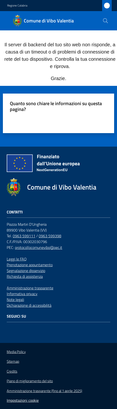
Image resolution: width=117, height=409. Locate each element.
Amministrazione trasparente (30, 288)
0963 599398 (50, 236)
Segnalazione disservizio (26, 270)
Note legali (15, 299)
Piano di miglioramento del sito (30, 381)
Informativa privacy (22, 294)
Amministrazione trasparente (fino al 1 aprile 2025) (44, 391)
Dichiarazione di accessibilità (29, 305)
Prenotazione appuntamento (30, 265)
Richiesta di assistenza (25, 276)
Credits (12, 371)
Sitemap (13, 361)
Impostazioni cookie (23, 400)
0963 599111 (24, 236)
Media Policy (16, 351)
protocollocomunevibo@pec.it (38, 247)
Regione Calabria (17, 5)
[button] (105, 20)
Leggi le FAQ (17, 259)
